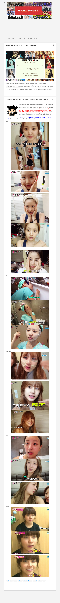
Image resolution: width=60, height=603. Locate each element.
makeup (39, 580)
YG (16, 38)
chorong (15, 580)
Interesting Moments (28, 580)
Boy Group (29, 38)
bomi (11, 580)
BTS (24, 38)
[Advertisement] (23, 28)
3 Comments (14, 101)
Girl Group (36, 38)
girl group (20, 580)
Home (9, 38)
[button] (53, 45)
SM (13, 38)
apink (8, 580)
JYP (20, 38)
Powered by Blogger (30, 599)
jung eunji (35, 580)
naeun (44, 580)
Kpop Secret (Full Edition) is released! (21, 45)
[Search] (55, 3)
